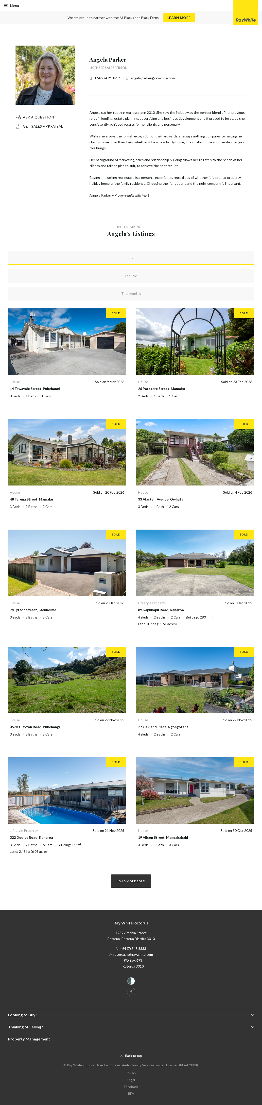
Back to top (133, 1056)
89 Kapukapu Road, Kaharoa (161, 610)
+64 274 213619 (107, 78)
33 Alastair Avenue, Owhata (160, 499)
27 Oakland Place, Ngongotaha (163, 727)
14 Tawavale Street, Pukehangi (35, 388)
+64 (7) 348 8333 (133, 948)
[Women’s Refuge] (131, 982)
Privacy (131, 1073)
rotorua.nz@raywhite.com (133, 954)
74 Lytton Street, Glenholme (33, 610)
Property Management (29, 1039)
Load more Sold (131, 881)
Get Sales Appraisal (43, 126)
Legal (131, 1080)
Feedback (131, 1087)
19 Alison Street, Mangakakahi (163, 837)
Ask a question (38, 117)
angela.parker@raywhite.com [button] (153, 78)
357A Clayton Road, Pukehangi (35, 727)
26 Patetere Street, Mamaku (161, 388)
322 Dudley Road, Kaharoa (31, 837)
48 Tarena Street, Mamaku (31, 499)
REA (131, 1094)
